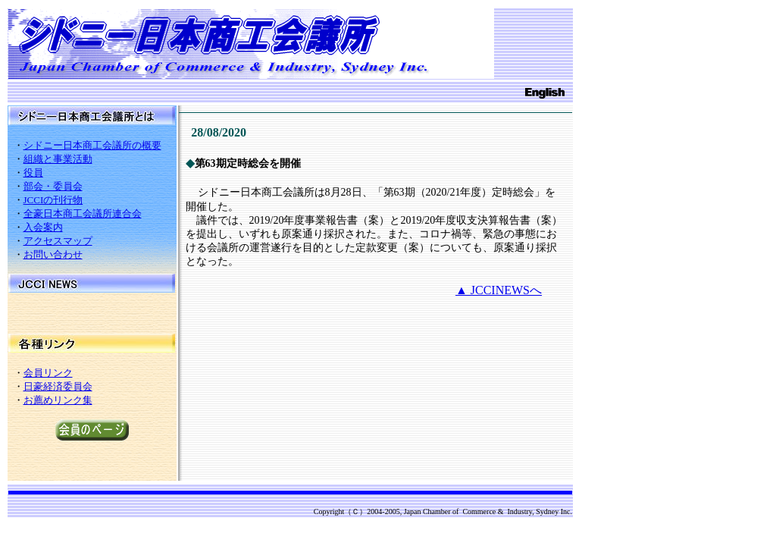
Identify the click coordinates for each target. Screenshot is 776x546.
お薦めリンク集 (57, 400)
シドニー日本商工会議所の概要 (92, 145)
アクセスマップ (57, 240)
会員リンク (48, 372)
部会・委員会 (53, 186)
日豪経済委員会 (57, 386)
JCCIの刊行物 (53, 200)
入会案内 (43, 227)
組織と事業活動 (57, 159)
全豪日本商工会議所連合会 (82, 213)
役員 (33, 172)
